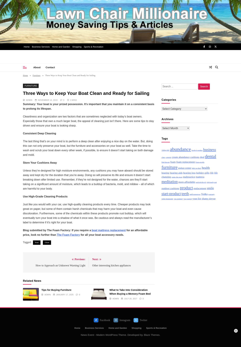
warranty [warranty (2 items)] (211, 194)
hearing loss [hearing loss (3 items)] (189, 172)
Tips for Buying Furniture (56, 289)
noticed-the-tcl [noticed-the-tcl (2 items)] (201, 182)
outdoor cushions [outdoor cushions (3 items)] (170, 188)
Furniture (31, 86)
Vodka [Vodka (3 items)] (204, 194)
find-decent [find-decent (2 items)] (166, 162)
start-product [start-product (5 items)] (171, 194)
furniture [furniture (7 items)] (170, 167)
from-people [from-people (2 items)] (199, 162)
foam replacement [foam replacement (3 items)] (185, 161)
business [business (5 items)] (209, 150)
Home (27, 47)
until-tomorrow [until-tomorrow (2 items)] (194, 194)
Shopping (77, 47)
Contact (50, 67)
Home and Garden (61, 47)
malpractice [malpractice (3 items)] (189, 176)
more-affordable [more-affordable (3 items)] (186, 182)
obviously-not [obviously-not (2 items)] (212, 182)
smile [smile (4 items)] (210, 188)
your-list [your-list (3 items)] (196, 198)
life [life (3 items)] (212, 172)
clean (47, 242)
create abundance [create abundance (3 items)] (181, 157)
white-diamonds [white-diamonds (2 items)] (167, 199)
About (37, 67)
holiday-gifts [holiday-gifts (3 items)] (203, 172)
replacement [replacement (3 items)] (199, 188)
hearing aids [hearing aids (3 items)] (176, 172)
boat (36, 242)
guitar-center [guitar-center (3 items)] (184, 167)
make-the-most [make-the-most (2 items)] (177, 177)
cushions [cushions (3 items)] (194, 157)
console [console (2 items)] (168, 157)
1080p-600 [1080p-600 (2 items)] (165, 150)
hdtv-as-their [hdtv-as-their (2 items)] (196, 168)
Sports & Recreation (93, 47)
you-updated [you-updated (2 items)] (178, 199)
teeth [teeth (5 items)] (185, 194)
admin (29, 100)
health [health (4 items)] (206, 167)
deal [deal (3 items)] (202, 157)
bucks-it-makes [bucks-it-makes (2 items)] (197, 150)
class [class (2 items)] (163, 157)
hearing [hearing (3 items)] (165, 172)
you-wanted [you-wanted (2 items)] (187, 199)
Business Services (41, 47)
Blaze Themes (151, 335)
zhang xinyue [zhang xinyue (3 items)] (209, 198)
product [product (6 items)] (186, 187)
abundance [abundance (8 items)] (180, 149)
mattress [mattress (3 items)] (200, 176)
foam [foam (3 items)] (173, 161)
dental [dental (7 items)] (210, 156)
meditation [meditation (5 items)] (170, 182)
